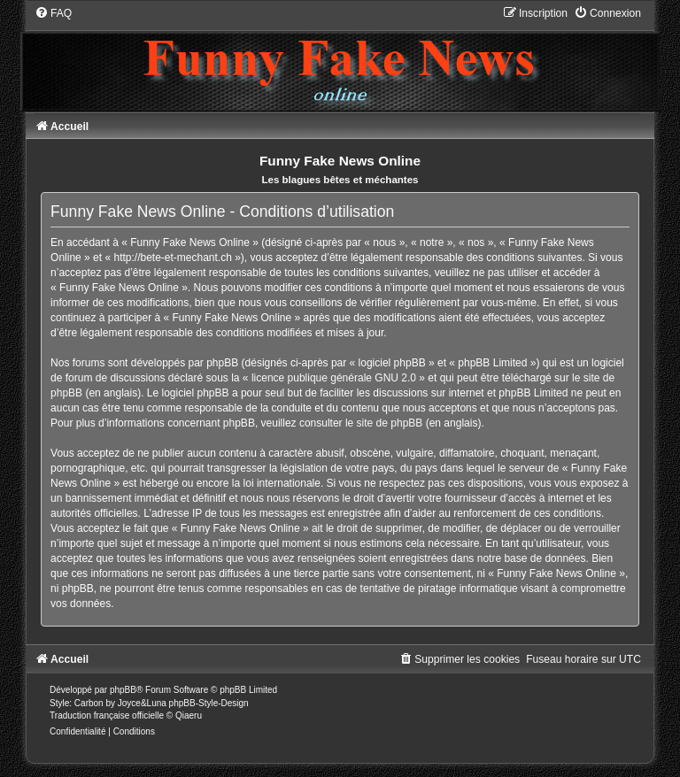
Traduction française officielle (107, 715)
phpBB (123, 690)
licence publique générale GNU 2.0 (333, 378)
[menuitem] (53, 13)
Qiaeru (188, 715)
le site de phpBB (383, 423)
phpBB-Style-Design (209, 703)
